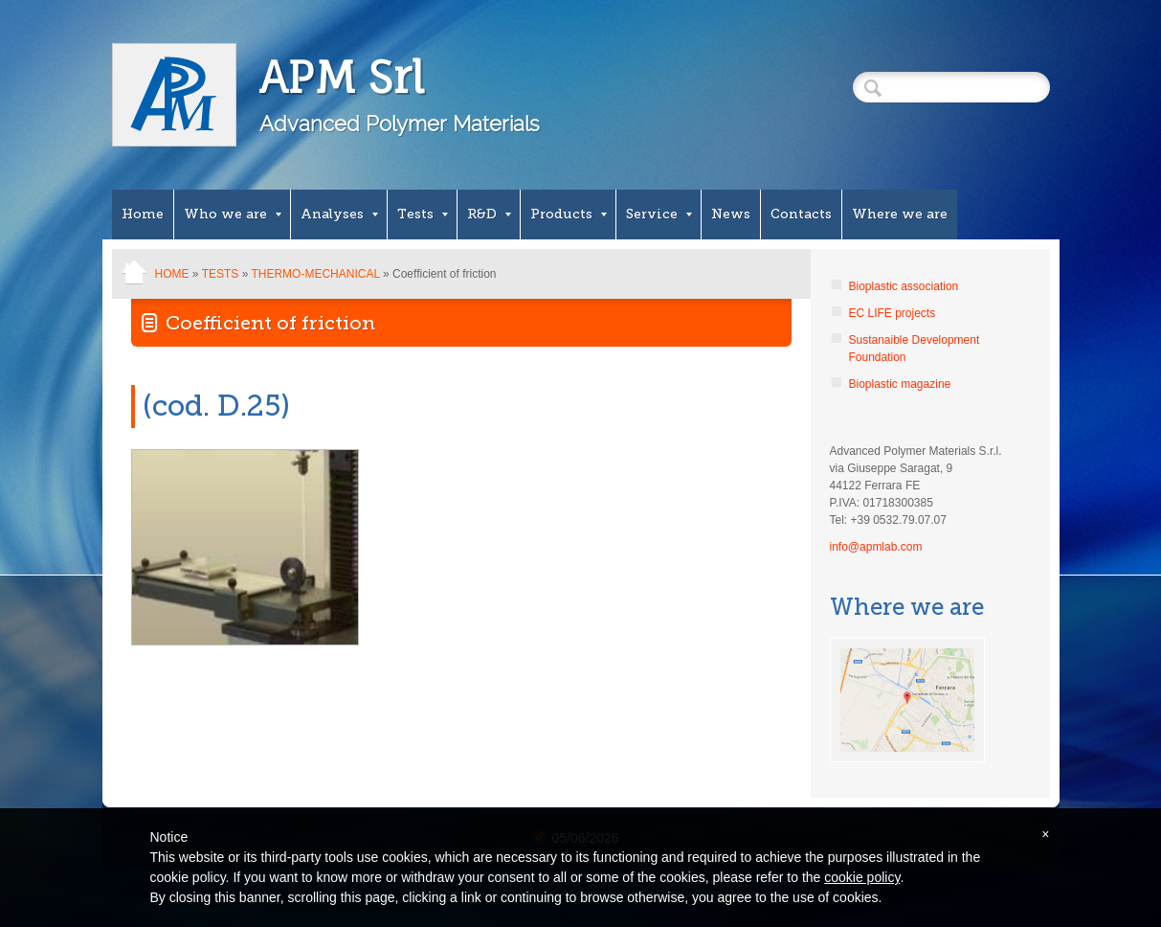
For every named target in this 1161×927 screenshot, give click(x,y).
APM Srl (342, 77)
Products (568, 214)
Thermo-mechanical (315, 274)
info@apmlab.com (876, 547)
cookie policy (862, 877)
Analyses (339, 214)
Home (143, 214)
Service (659, 214)
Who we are (232, 214)
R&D (489, 214)
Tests (422, 214)
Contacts (801, 214)
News (730, 214)
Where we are (900, 214)
